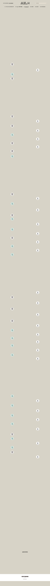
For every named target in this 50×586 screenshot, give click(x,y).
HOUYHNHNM (11, 3)
